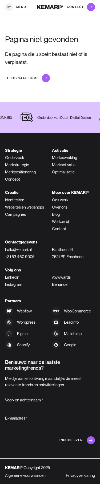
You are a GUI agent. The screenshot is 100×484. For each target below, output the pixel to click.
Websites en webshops (24, 207)
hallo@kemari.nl (18, 249)
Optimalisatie (63, 171)
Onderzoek (14, 157)
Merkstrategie (17, 164)
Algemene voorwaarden (25, 475)
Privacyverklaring (80, 475)
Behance (59, 284)
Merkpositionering (20, 171)
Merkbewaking (64, 157)
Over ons (59, 207)
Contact (59, 228)
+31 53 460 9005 (19, 256)
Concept (12, 179)
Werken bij (61, 221)
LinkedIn (12, 277)
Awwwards (61, 277)
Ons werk (60, 199)
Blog (56, 214)
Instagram (13, 284)
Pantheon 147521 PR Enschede (67, 253)
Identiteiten (14, 199)
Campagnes (15, 214)
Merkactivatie (63, 164)
